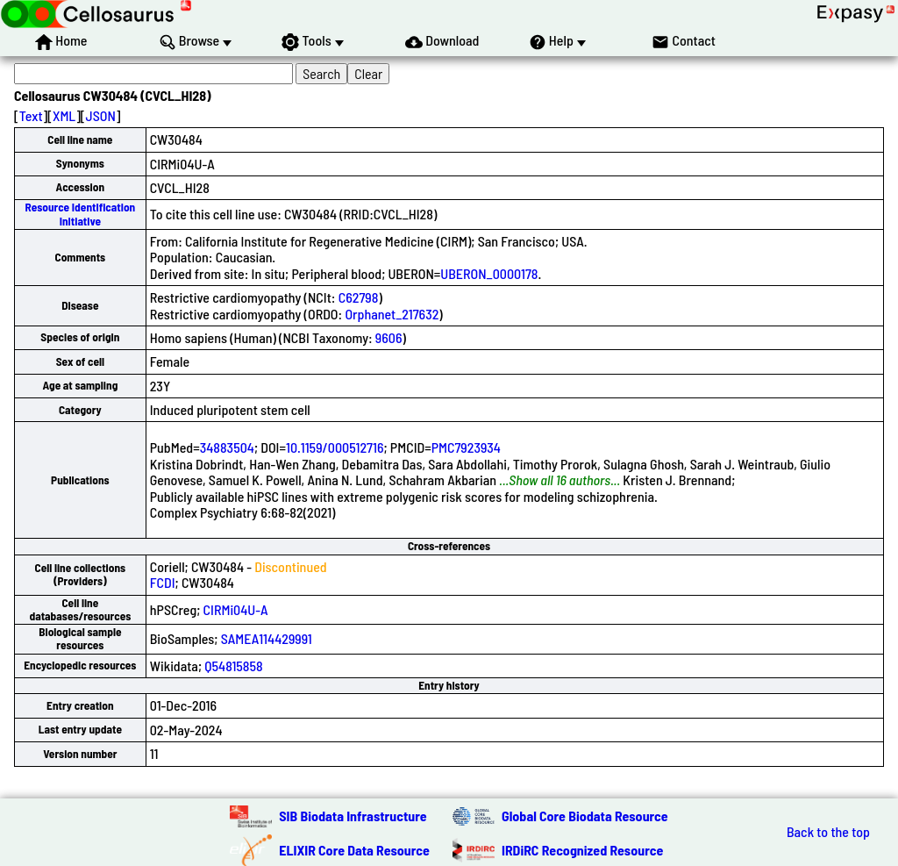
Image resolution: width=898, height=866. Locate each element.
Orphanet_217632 (391, 313)
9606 (389, 337)
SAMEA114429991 (266, 638)
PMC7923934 (466, 447)
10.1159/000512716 (335, 447)
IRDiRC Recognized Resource (582, 849)
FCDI (162, 582)
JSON (101, 115)
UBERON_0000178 (489, 273)
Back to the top (828, 832)
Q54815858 (233, 665)
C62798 (359, 297)
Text (31, 115)
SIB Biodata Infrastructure (352, 815)
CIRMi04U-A (235, 609)
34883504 (227, 447)
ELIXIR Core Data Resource (354, 849)
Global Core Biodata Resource (585, 815)
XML (64, 115)
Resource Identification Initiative (80, 213)
